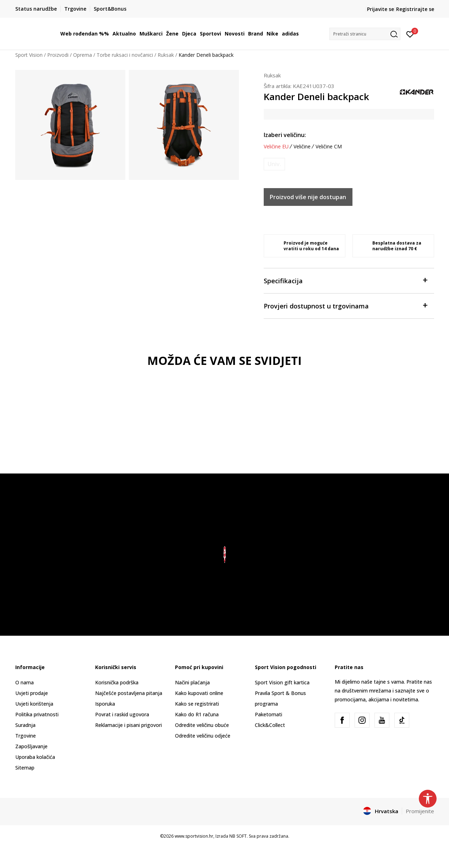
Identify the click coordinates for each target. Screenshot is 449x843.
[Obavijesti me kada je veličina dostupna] (274, 164)
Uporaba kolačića (35, 757)
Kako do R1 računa (197, 714)
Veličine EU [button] (276, 146)
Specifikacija (345, 280)
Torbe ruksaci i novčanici (125, 54)
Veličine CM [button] (329, 146)
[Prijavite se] (410, 33)
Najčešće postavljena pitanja (128, 693)
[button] (364, 34)
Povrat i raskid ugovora (122, 714)
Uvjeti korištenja (34, 703)
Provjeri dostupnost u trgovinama (345, 305)
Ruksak (166, 54)
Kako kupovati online (199, 693)
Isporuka (105, 703)
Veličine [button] (302, 146)
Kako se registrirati (197, 703)
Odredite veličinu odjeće (202, 735)
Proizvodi (58, 54)
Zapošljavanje (31, 746)
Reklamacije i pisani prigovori (128, 725)
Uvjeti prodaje (31, 693)
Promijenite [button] (420, 811)
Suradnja (25, 725)
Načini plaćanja (192, 682)
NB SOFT (238, 836)
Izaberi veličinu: (285, 135)
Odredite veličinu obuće (202, 725)
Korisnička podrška (116, 682)
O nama (24, 682)
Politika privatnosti (37, 714)
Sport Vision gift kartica (282, 682)
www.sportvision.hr (194, 836)
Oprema (82, 54)
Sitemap (24, 767)
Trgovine (25, 735)
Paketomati (268, 714)
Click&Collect (270, 725)
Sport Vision (29, 54)
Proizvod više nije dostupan (308, 197)
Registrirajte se (415, 9)
